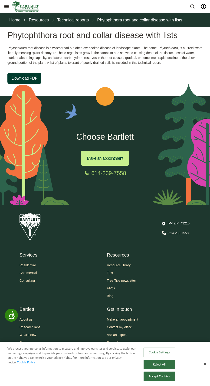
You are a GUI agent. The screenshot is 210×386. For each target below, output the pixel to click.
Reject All (159, 364)
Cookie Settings (159, 352)
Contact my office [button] (119, 327)
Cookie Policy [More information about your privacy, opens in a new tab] (26, 362)
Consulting (27, 280)
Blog (110, 296)
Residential (28, 265)
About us (26, 319)
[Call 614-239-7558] (105, 173)
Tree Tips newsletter (121, 280)
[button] (175, 224)
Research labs (30, 327)
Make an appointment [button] (122, 319)
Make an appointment (105, 158)
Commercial (28, 273)
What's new (28, 335)
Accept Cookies (159, 376)
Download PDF (24, 78)
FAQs (111, 288)
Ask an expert (117, 335)
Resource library (119, 265)
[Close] (205, 364)
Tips (110, 273)
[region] (105, 364)
